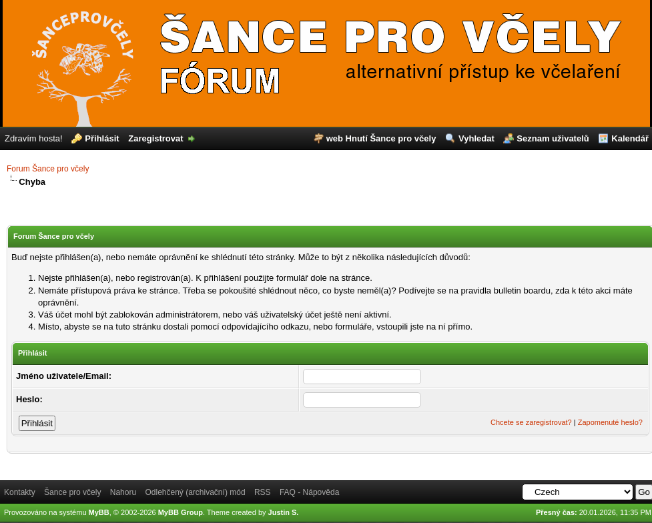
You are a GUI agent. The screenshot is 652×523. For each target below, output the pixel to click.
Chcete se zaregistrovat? (531, 422)
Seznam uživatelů (553, 138)
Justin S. (283, 512)
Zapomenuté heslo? (610, 422)
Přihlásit (102, 138)
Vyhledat (476, 138)
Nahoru (123, 492)
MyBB (99, 512)
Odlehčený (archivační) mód (195, 492)
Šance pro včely (72, 492)
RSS (262, 492)
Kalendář (630, 138)
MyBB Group (180, 512)
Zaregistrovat (155, 138)
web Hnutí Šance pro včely (381, 138)
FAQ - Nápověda (309, 492)
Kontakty (19, 492)
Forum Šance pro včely (48, 168)
